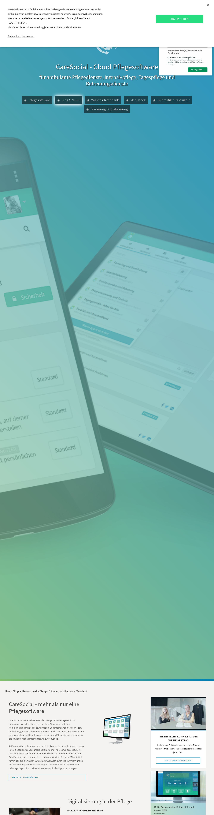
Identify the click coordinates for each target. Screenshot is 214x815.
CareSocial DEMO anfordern (24, 777)
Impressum (27, 36)
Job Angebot (196, 69)
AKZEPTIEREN (179, 19)
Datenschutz (14, 36)
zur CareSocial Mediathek (178, 760)
